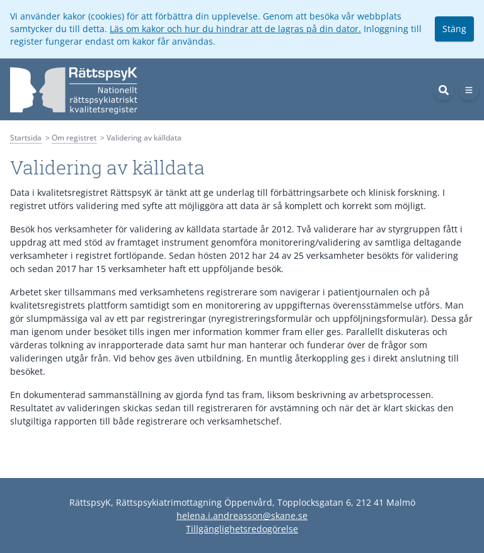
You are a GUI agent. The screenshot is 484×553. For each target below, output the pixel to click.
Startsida (26, 137)
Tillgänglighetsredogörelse (242, 529)
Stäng (454, 29)
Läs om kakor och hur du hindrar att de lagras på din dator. (235, 29)
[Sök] (444, 90)
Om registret (74, 137)
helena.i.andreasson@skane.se (242, 516)
